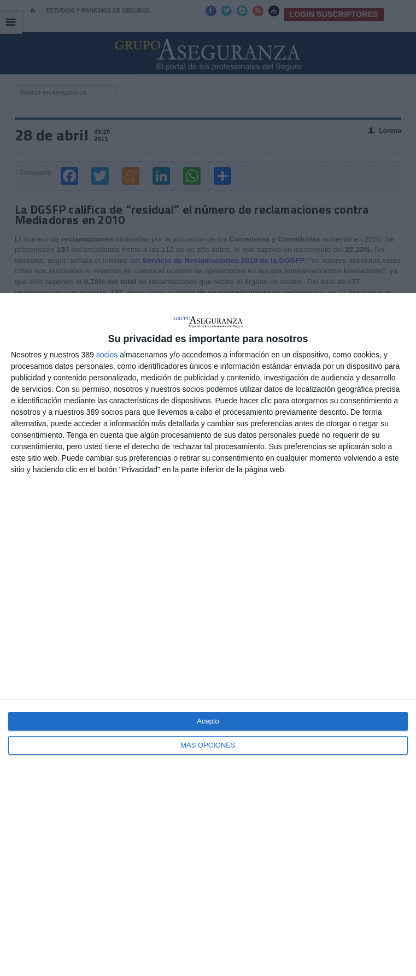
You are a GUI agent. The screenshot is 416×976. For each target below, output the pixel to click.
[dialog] (208, 634)
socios (107, 354)
